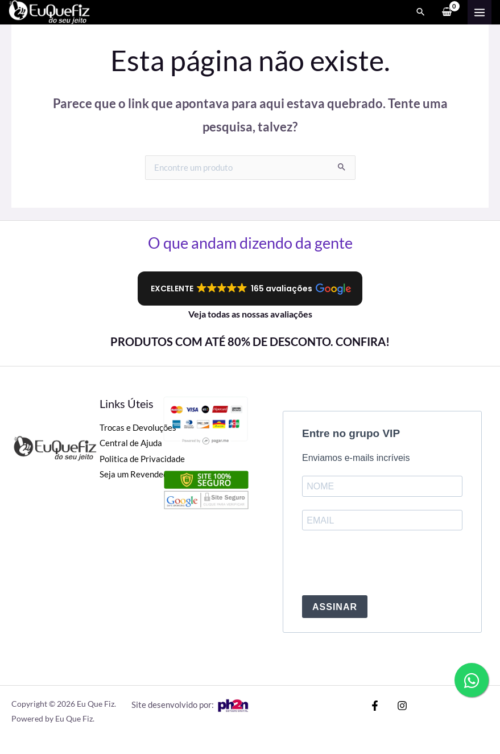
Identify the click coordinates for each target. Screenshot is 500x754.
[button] (250, 288)
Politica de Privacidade (142, 459)
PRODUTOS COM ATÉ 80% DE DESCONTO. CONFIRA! (250, 341)
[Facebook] (375, 706)
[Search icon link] (421, 15)
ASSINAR (334, 607)
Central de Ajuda (131, 443)
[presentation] (388, 564)
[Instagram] (392, 706)
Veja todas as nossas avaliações (250, 313)
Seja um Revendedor (138, 474)
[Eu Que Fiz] (57, 15)
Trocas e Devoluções (138, 427)
